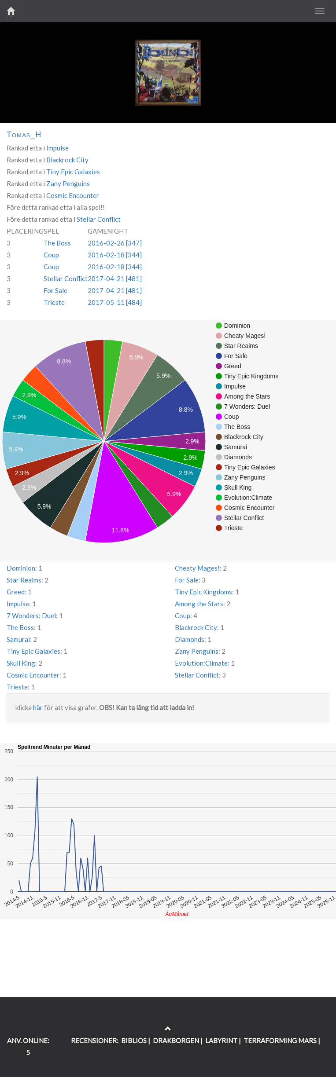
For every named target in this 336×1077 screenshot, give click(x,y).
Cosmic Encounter (72, 195)
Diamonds (189, 639)
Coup (51, 255)
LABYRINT (221, 1040)
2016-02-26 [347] (115, 243)
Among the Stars (199, 604)
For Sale (55, 290)
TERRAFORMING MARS (280, 1040)
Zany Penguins (68, 183)
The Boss (57, 243)
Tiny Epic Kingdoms (203, 592)
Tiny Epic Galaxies (73, 172)
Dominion (21, 568)
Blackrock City (67, 160)
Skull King (21, 663)
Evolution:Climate (201, 663)
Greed (16, 592)
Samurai (18, 639)
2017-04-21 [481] (115, 278)
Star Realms (24, 580)
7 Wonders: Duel (31, 615)
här (38, 707)
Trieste (54, 302)
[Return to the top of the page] (168, 1029)
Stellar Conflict (99, 219)
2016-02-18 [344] (115, 255)
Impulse (57, 148)
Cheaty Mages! (197, 568)
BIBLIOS (134, 1040)
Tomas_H (24, 134)
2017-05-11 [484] (115, 302)
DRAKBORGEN (176, 1040)
